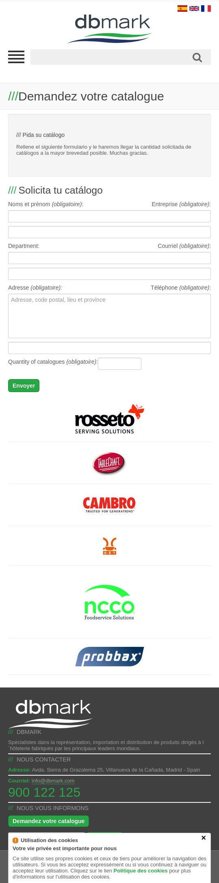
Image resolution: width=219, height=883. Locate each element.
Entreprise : (181, 204)
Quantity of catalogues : (53, 361)
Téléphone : (181, 287)
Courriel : (184, 246)
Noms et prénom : (45, 204)
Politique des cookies (141, 879)
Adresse (35, 287)
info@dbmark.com (53, 781)
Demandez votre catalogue (49, 821)
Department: (23, 246)
